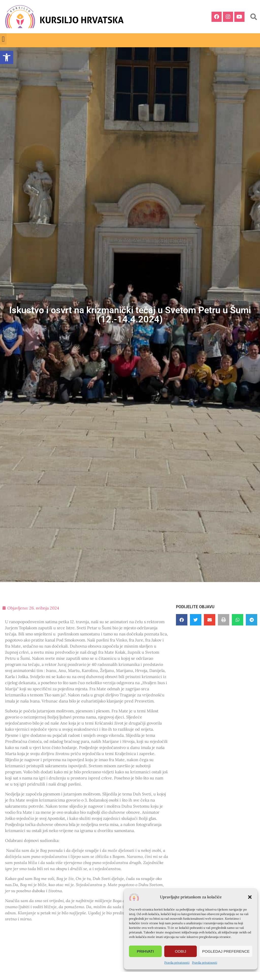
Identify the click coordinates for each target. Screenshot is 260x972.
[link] (6, 57)
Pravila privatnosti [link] (176, 962)
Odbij (180, 951)
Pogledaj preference (226, 951)
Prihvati (145, 951)
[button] (249, 897)
